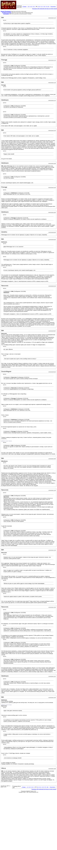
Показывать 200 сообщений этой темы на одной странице (43, 789)
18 (28, 6)
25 (31, 6)
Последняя (53, 6)
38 (44, 6)
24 (30, 6)
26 (33, 6)
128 (48, 6)
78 (46, 6)
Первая (24, 6)
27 (34, 6)
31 (41, 6)
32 (42, 6)
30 (39, 6)
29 (38, 6)
